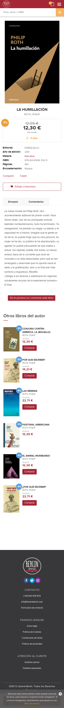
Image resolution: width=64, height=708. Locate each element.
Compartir (8, 176)
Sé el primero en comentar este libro (31, 298)
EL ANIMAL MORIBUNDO (36, 455)
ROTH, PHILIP (32, 114)
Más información (32, 703)
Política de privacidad (32, 644)
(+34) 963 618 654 (32, 596)
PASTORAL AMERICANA (35, 424)
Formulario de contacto (32, 607)
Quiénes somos (32, 662)
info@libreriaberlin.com (32, 601)
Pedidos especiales (32, 668)
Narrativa (30, 156)
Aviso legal (32, 626)
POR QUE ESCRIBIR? (33, 359)
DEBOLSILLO (32, 147)
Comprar (29, 348)
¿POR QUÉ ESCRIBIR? (34, 486)
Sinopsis (13, 201)
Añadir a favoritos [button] (23, 186)
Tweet (23, 176)
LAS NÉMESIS (29, 391)
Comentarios (36, 201)
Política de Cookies (32, 632)
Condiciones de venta (32, 638)
